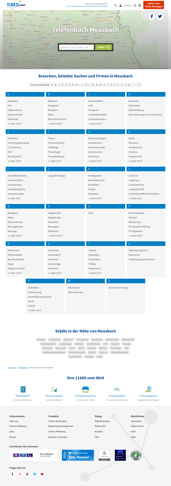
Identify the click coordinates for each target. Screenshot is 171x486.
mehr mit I (14, 198)
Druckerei (134, 101)
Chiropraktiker (95, 101)
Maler (10, 217)
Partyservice (135, 222)
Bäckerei (52, 101)
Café (90, 105)
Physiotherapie (136, 213)
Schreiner (53, 259)
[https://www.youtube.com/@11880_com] (42, 474)
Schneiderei (54, 254)
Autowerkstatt (15, 114)
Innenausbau (14, 184)
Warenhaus (74, 287)
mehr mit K (95, 198)
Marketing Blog (102, 421)
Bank (50, 114)
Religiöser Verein (16, 268)
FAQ (97, 437)
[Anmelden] (126, 5)
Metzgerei (13, 213)
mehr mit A (14, 123)
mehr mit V (34, 310)
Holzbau (133, 151)
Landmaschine (136, 184)
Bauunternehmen (57, 119)
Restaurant (13, 250)
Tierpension (94, 268)
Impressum (136, 421)
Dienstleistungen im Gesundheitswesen (146, 114)
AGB (133, 431)
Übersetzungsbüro (138, 250)
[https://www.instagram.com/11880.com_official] (20, 474)
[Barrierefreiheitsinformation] (136, 5)
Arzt (10, 105)
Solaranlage (54, 263)
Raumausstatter (16, 259)
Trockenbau (94, 259)
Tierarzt (92, 250)
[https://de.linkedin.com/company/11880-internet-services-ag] (35, 474)
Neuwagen (53, 226)
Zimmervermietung (118, 287)
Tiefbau (92, 263)
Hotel (131, 138)
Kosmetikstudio (96, 180)
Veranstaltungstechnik (39, 296)
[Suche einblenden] (116, 5)
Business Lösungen (57, 437)
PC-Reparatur (135, 231)
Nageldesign (54, 217)
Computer (93, 110)
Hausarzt (133, 142)
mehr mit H (135, 161)
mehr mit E (14, 161)
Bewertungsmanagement (60, 426)
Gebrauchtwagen (97, 138)
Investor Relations (18, 426)
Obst (90, 213)
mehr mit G (95, 161)
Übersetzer (134, 254)
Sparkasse (53, 250)
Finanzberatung (56, 156)
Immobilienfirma (16, 189)
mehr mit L (135, 198)
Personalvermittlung (139, 226)
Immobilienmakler (17, 175)
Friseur (51, 138)
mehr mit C (95, 123)
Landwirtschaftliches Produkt (144, 193)
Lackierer (133, 175)
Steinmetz (53, 268)
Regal (10, 263)
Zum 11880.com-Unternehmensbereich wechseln (87, 6)
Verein (31, 301)
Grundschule (95, 142)
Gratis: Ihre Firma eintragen (153, 5)
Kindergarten (95, 175)
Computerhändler (97, 114)
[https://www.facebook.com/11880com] (12, 474)
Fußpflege (53, 147)
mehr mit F (55, 161)
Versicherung (34, 292)
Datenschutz (137, 426)
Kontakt (98, 431)
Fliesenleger (54, 151)
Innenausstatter (16, 193)
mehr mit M (15, 235)
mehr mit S (55, 272)
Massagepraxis (15, 226)
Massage (12, 231)
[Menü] (141, 5)
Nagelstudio (54, 213)
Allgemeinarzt (15, 110)
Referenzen (100, 426)
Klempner (93, 193)
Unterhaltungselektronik (141, 259)
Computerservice (97, 119)
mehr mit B (55, 123)
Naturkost (53, 222)
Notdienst (53, 231)
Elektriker (13, 138)
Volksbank (33, 287)
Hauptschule (135, 156)
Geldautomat (95, 151)
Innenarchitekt (15, 180)
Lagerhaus (134, 180)
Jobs (11, 431)
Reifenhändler (15, 254)
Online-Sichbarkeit (57, 421)
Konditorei (93, 184)
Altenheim (13, 119)
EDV (10, 151)
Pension (133, 217)
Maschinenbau (15, 222)
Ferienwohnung (56, 142)
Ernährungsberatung (18, 142)
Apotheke (13, 101)
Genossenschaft (96, 147)
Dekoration (134, 105)
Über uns (13, 421)
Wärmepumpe (75, 292)
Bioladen (52, 110)
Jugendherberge (56, 175)
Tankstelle (93, 254)
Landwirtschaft (136, 189)
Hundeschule (135, 147)
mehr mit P (135, 235)
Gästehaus (93, 156)
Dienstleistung (136, 110)
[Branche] (76, 47)
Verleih (31, 305)
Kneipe (91, 189)
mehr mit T (95, 272)
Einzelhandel (14, 156)
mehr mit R (14, 272)
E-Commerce (14, 147)
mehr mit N (55, 235)
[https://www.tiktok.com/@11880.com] (27, 474)
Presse (12, 437)
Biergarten (53, 105)
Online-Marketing (57, 431)
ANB (133, 437)
